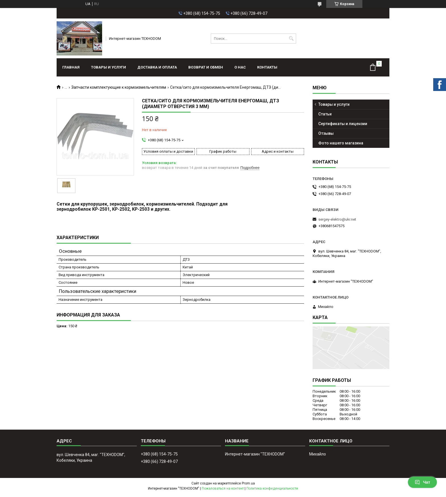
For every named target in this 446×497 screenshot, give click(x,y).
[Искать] (291, 39)
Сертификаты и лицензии (342, 123)
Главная (71, 67)
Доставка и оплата (157, 67)
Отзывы (326, 133)
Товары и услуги (108, 67)
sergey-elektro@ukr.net (337, 219)
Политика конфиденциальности (272, 488)
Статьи (325, 114)
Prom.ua (248, 483)
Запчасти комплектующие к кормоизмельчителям (118, 87)
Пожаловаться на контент (223, 488)
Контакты (267, 67)
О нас (240, 67)
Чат (422, 482)
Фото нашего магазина (340, 143)
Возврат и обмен (205, 67)
